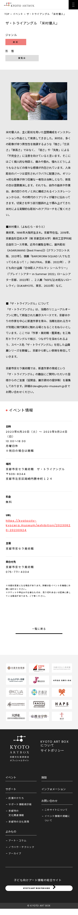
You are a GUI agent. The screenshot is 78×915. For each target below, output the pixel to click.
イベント (18, 14)
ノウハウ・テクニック (21, 847)
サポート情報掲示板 (20, 804)
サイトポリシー (52, 750)
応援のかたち (16, 798)
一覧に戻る (39, 629)
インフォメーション (53, 789)
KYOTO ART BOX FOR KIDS (36, 891)
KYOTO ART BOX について (55, 743)
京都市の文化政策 (19, 821)
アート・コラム (17, 840)
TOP (7, 14)
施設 (44, 777)
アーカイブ (15, 853)
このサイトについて (56, 809)
